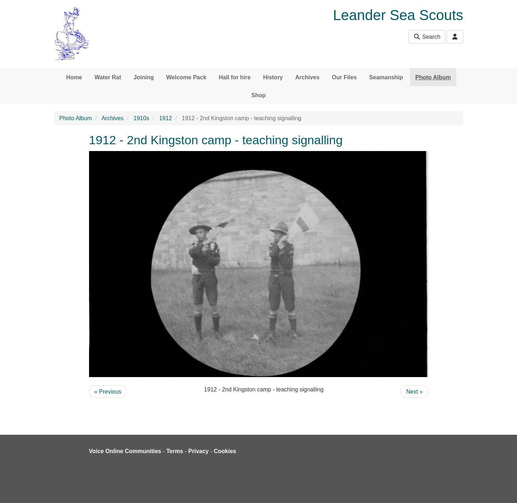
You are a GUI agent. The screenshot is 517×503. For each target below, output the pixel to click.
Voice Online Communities (125, 451)
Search (426, 37)
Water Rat (107, 77)
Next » (414, 392)
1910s (141, 118)
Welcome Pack (186, 77)
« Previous (108, 392)
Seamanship (386, 77)
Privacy (198, 451)
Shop (258, 95)
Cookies (225, 451)
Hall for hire (235, 77)
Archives (307, 77)
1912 (165, 118)
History (273, 77)
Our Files (344, 77)
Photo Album (433, 77)
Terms (174, 451)
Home (74, 77)
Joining (144, 77)
